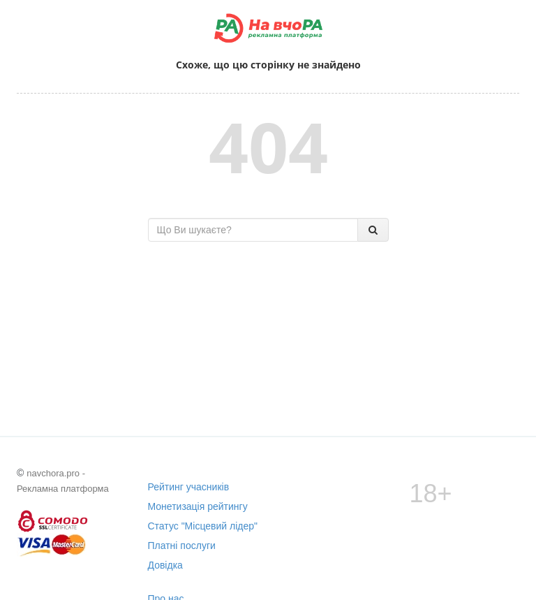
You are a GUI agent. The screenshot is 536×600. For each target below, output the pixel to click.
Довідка (165, 565)
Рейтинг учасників (189, 486)
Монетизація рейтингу (198, 506)
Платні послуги (182, 545)
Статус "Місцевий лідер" (203, 526)
